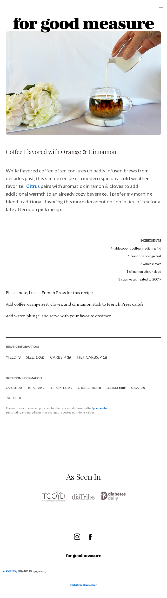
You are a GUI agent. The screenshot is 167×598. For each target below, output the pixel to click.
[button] (160, 6)
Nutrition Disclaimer (83, 585)
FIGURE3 (11, 571)
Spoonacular (99, 408)
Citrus (33, 186)
